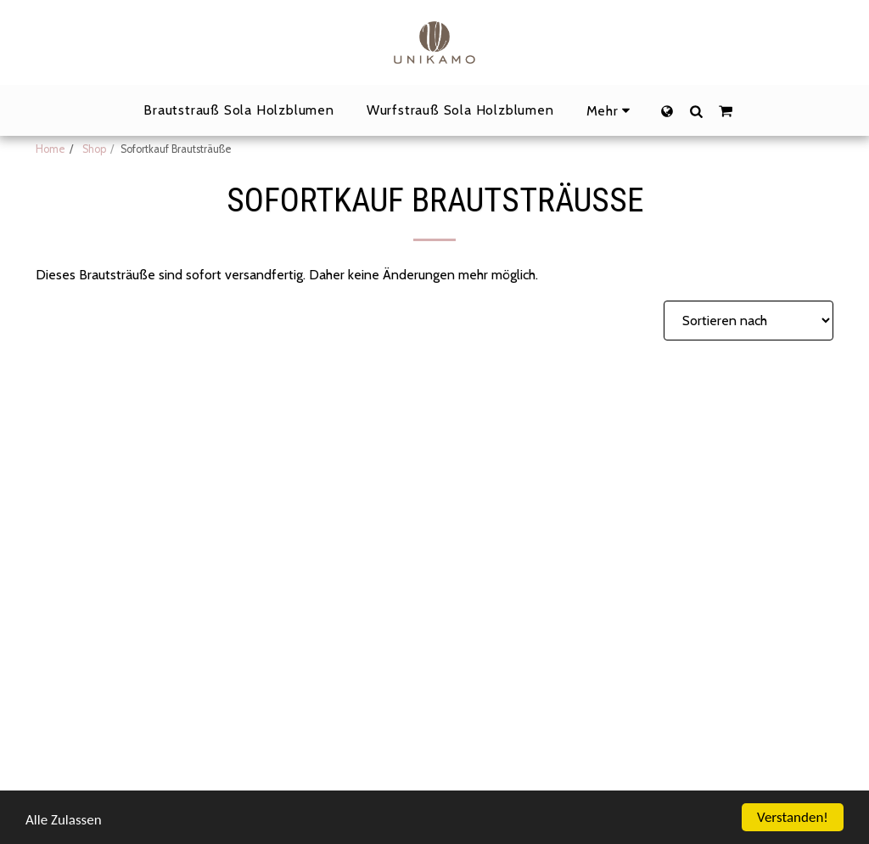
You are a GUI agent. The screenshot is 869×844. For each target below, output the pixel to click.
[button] (695, 111)
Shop (93, 149)
